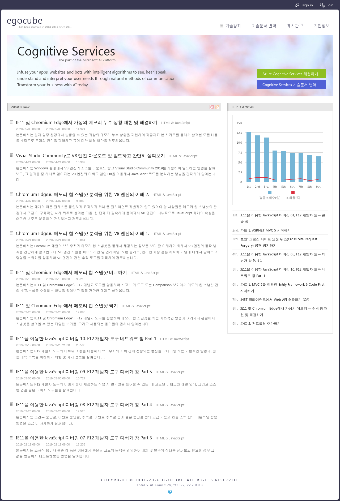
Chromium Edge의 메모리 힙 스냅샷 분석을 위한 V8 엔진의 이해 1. (82, 233)
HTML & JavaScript (175, 122)
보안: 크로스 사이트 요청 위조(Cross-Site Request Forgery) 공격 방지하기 (278, 242)
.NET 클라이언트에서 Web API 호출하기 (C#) (274, 299)
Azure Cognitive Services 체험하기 (290, 73)
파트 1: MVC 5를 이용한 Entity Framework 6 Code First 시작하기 (282, 287)
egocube (24, 20)
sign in (304, 4)
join (326, 4)
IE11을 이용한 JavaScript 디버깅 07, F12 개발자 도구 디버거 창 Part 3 (84, 437)
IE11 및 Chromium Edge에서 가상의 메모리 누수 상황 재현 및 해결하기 (87, 122)
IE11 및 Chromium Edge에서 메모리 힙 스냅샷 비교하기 (71, 272)
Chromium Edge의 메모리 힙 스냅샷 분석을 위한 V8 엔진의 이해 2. (82, 194)
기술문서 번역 (264, 26)
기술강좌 (233, 26)
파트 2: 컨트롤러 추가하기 (260, 323)
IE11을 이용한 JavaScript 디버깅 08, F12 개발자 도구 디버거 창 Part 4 (84, 404)
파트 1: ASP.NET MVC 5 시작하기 (265, 230)
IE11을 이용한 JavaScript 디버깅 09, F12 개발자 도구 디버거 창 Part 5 (84, 371)
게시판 (295, 26)
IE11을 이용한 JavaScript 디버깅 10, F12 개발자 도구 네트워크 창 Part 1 (86, 338)
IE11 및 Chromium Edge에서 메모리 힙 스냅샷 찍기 (67, 305)
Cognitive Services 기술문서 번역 (289, 84)
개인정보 (321, 26)
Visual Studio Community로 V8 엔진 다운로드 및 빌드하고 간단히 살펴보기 (90, 155)
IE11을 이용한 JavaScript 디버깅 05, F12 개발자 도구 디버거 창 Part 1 (282, 257)
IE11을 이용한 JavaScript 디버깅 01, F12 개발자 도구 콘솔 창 (282, 218)
